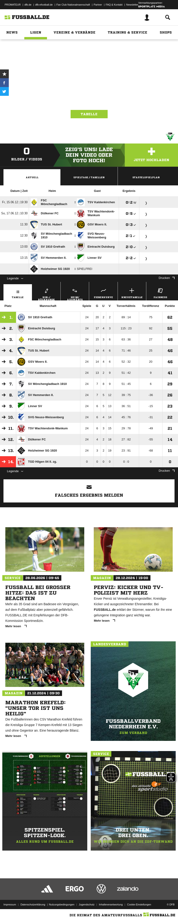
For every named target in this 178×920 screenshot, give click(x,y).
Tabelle (89, 114)
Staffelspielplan (146, 177)
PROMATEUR (13, 4)
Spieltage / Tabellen (89, 177)
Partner (98, 4)
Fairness (160, 292)
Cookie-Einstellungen (139, 904)
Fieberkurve (103, 292)
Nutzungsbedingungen (61, 904)
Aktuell (32, 177)
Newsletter (132, 4)
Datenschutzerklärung (32, 904)
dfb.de (27, 4)
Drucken (167, 278)
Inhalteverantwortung (111, 904)
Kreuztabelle (132, 292)
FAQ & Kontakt (114, 4)
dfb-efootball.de (44, 4)
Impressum (9, 904)
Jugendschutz (86, 904)
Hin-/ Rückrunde (46, 293)
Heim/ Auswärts (75, 293)
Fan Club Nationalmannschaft (73, 4)
